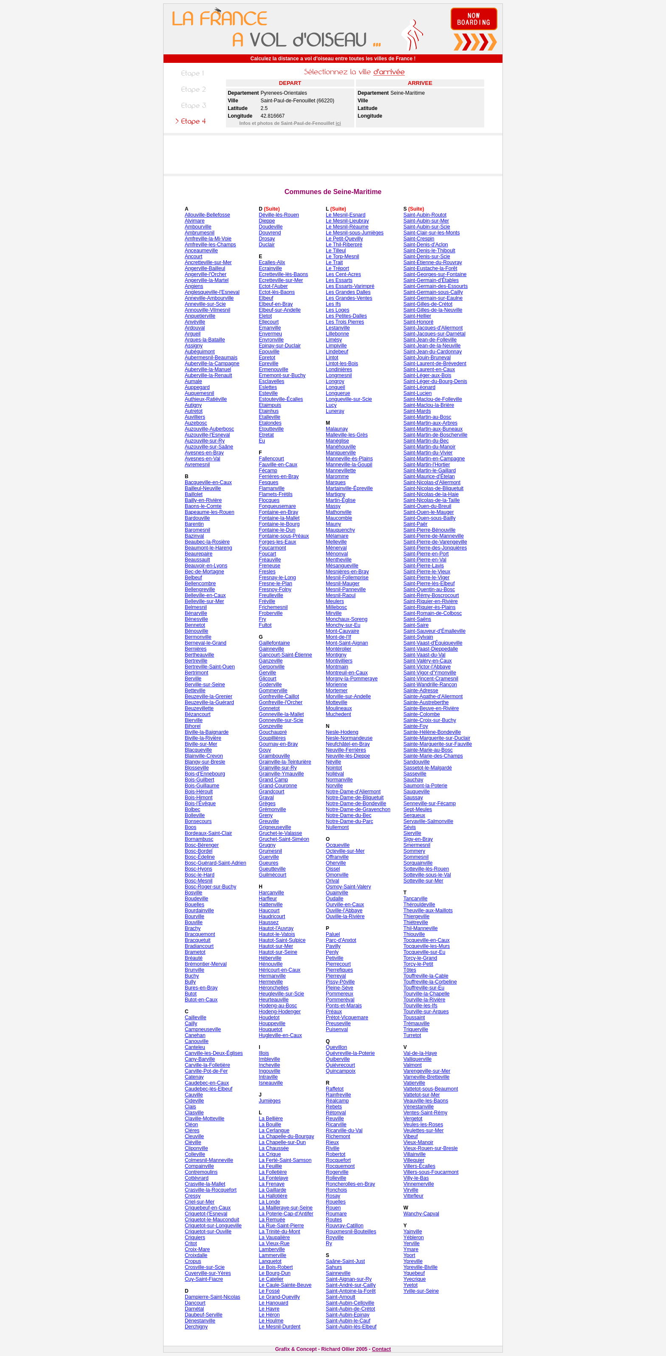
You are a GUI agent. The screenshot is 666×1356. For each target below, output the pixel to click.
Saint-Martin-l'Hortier (427, 465)
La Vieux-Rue (274, 1243)
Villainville (415, 1154)
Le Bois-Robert (276, 1267)
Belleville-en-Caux (205, 595)
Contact (381, 1349)
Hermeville (271, 982)
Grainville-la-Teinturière (285, 762)
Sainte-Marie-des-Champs (433, 756)
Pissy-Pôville (340, 982)
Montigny (336, 655)
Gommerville (273, 691)
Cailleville (195, 1018)
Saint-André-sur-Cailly (350, 1285)
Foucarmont (272, 548)
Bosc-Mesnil (198, 881)
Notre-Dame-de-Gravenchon (358, 809)
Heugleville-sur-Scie (281, 994)
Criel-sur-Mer (199, 1202)
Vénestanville (419, 1107)
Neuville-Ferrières (346, 750)
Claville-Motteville (204, 1119)
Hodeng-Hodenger (280, 1012)
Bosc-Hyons (198, 869)
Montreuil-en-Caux (347, 673)
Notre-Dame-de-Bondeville (356, 803)
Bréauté (194, 958)
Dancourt (195, 1303)
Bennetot (195, 625)
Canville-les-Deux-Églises (214, 1053)
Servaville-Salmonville (428, 821)
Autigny (193, 405)
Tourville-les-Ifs (420, 1006)
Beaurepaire (198, 554)
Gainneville (271, 649)
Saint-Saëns (417, 619)
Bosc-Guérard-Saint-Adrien (215, 863)
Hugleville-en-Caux (280, 1035)
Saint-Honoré (419, 322)
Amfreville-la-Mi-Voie (208, 239)
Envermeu (270, 334)
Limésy (334, 340)
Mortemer (336, 691)
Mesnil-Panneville (346, 589)
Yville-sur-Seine (421, 1291)
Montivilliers (339, 661)
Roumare (336, 1214)
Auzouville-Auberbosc (209, 429)
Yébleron (414, 1237)
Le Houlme (271, 1321)
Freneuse (269, 566)
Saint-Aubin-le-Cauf (348, 1321)
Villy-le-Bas (416, 1178)
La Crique (270, 1154)
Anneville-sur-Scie (205, 304)
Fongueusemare (277, 506)
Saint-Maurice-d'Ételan (429, 476)
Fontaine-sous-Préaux (284, 536)
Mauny (333, 524)
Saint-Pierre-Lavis (424, 566)
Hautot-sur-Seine (278, 952)
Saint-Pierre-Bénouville (430, 530)
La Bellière (271, 1119)
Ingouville (269, 1071)
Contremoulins (201, 1172)
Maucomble (339, 518)
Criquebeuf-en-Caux (208, 1208)
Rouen (333, 1208)
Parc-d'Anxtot (341, 940)
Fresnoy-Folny (275, 589)
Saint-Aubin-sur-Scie (427, 227)
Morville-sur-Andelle (348, 696)
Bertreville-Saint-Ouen (210, 667)
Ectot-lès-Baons (277, 292)
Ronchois (336, 1190)
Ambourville (198, 227)
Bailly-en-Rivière (203, 500)
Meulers (335, 601)
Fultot (265, 625)
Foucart (267, 554)
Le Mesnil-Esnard (345, 215)
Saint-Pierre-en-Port (426, 554)
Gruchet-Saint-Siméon (284, 839)
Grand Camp (273, 780)
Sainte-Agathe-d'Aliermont (433, 696)
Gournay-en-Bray (278, 744)
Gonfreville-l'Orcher (280, 702)
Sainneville (338, 1273)
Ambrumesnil (199, 233)
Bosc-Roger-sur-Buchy (210, 887)
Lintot (332, 358)
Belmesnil (196, 607)
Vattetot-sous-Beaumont (431, 1089)
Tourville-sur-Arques (426, 1012)
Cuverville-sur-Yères (208, 1273)
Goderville (270, 685)
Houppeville (272, 1023)
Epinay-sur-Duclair (280, 346)
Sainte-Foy (416, 726)
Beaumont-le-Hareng (208, 548)
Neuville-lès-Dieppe (348, 756)
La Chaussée (274, 1148)
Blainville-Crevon (204, 756)
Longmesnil (339, 375)
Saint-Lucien (418, 393)
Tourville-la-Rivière (425, 1000)
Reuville (335, 1119)
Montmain (337, 667)
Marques (336, 482)
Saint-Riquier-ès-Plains (430, 607)
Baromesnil (197, 530)
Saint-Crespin (419, 239)
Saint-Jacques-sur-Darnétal (435, 334)
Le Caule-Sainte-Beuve (285, 1285)
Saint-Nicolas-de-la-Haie (431, 494)
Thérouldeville (419, 905)
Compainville (199, 1166)
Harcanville (271, 893)
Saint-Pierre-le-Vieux (427, 572)
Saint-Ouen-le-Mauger (429, 512)
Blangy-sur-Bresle (205, 762)
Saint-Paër (416, 524)
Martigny (335, 494)
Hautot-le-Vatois (277, 934)
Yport (409, 1255)
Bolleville (195, 815)
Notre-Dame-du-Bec (348, 815)
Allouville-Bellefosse (207, 215)
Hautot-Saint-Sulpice (282, 940)
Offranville (337, 857)
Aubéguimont (200, 352)
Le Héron (269, 1315)
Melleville (336, 542)
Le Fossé (269, 1291)
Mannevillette (341, 471)
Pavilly (333, 946)
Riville (332, 1148)
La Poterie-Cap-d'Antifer (286, 1214)
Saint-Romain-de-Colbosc (433, 613)
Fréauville (270, 560)
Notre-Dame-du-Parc (349, 821)
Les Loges (337, 310)
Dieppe (267, 221)
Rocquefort (338, 1160)
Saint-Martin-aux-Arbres (430, 423)
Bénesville (196, 619)
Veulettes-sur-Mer (424, 1130)
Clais (190, 1107)
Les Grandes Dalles (348, 292)
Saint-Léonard (419, 387)
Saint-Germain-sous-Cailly (433, 292)
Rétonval (336, 1113)
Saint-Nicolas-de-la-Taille (432, 500)
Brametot (195, 952)
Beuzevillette (199, 708)
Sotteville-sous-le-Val (427, 875)
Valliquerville (418, 1059)
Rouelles (336, 1202)
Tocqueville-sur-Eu (425, 952)
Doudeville (270, 227)
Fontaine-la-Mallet (279, 518)
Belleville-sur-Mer (204, 601)
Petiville (334, 958)
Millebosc (336, 607)
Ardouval (195, 328)
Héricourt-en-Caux (279, 970)
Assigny (194, 346)
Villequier (414, 1160)
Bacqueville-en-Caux (208, 482)
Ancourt (193, 256)
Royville (335, 1237)
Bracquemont (200, 934)
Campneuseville (203, 1029)
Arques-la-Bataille (205, 340)
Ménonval (337, 554)
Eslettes (268, 387)
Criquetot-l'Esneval (206, 1214)
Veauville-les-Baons (426, 1101)
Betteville (195, 691)
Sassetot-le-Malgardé (428, 768)
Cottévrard (197, 1178)
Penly (332, 952)
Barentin (194, 524)
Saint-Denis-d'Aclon (426, 245)
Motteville (336, 702)
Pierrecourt (338, 964)
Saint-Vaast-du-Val (425, 655)
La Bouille (270, 1125)
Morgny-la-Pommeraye (352, 679)
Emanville (270, 328)
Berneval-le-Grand (205, 643)
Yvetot (411, 1285)
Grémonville (272, 809)
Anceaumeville (201, 251)
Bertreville (196, 661)
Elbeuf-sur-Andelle (280, 310)
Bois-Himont (198, 798)
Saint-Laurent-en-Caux (429, 369)
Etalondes (270, 423)
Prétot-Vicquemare (347, 1018)
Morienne (336, 685)
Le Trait (334, 262)
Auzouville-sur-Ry (205, 441)
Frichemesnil (273, 607)
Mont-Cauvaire (342, 631)
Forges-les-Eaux (277, 542)
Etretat (266, 435)
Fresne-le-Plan (275, 583)
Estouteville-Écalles (281, 399)
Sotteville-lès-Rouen (426, 869)
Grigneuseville (275, 827)
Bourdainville (199, 910)
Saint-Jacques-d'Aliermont (433, 328)
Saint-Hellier (417, 316)
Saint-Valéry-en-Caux (428, 661)
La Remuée (272, 1220)
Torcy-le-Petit (418, 964)
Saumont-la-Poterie (425, 786)
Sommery (414, 851)
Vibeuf (411, 1136)
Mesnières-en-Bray (347, 572)
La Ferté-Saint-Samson (285, 1160)
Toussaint (414, 1018)
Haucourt (269, 910)
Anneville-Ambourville (209, 298)
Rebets (334, 1107)
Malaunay (337, 429)
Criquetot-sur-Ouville (208, 1232)
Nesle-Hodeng (342, 732)
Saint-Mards (417, 411)
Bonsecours (198, 821)
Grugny (267, 845)
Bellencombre (200, 583)
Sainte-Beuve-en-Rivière (431, 708)
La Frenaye (272, 1184)
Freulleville (271, 595)
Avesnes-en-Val (202, 459)
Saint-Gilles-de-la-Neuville (433, 310)
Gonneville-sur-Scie (281, 720)
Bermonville (198, 637)
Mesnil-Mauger (342, 583)
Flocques (269, 500)
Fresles (267, 572)
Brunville (194, 970)
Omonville (337, 875)
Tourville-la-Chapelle (427, 994)
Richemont (338, 1136)
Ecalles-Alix (272, 262)
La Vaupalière (274, 1237)
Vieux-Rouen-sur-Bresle (431, 1148)
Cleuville (194, 1136)
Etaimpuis (270, 405)
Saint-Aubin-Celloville (350, 1303)
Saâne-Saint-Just (345, 1261)
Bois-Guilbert (199, 780)
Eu (262, 441)
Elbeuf (266, 298)
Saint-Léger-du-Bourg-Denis (435, 381)
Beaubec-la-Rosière (207, 542)
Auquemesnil (199, 393)
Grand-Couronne (278, 786)
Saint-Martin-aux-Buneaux (433, 429)
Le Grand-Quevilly (279, 1297)
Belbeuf (193, 578)
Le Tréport (337, 268)
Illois (264, 1053)
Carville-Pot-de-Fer (206, 1071)
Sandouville (417, 762)
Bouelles (194, 905)
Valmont (413, 1065)
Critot (191, 1243)
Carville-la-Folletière (207, 1065)
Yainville (413, 1232)
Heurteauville (273, 1000)
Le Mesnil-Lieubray (347, 221)
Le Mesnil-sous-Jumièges (355, 233)
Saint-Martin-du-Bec (426, 441)
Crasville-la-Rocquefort (211, 1190)
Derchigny (196, 1327)
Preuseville (338, 1023)
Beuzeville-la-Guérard (209, 702)
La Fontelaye (273, 1178)
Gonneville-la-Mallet (281, 714)
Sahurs (334, 1267)
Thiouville (414, 934)
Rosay (333, 1196)
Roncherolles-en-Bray (350, 1184)
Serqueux (414, 815)
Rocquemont (340, 1166)
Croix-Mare (197, 1249)
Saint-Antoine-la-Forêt (350, 1291)
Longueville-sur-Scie (349, 399)
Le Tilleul (336, 251)
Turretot (412, 1035)
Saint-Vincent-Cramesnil (431, 679)
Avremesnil (197, 465)
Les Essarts (339, 280)
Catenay (194, 1077)
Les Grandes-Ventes (349, 298)
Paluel (333, 934)
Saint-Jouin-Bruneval (427, 358)
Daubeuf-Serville (204, 1315)
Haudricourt (272, 916)
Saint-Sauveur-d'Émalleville (435, 631)
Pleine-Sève (339, 988)
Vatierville (414, 1083)
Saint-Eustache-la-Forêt (430, 268)
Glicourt (267, 679)
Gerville (267, 673)
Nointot (334, 768)
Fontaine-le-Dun (277, 530)
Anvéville (195, 322)
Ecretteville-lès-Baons (283, 274)
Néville (333, 762)
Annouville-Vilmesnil (207, 310)
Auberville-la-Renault (208, 375)
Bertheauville (199, 655)
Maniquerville (341, 453)
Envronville (271, 340)
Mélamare (337, 536)
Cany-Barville (200, 1059)
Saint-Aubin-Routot (425, 215)
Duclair (266, 245)
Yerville (412, 1243)
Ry (329, 1243)
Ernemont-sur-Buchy (282, 375)
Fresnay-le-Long (277, 578)
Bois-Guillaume (202, 786)
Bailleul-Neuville (203, 488)
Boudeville (196, 899)
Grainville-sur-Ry (277, 768)
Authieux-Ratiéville (206, 399)
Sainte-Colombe (422, 714)
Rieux (332, 1142)
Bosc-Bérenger (202, 845)
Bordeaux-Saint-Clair (208, 833)
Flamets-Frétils (275, 494)
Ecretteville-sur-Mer (281, 280)
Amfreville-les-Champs (210, 245)
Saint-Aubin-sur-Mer (426, 221)
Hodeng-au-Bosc (278, 1006)
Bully (190, 982)
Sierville (412, 833)
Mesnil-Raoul (341, 595)
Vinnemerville (419, 1184)
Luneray (335, 411)
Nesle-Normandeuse (349, 738)
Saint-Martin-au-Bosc (428, 417)
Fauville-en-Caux (278, 465)
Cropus (193, 1261)
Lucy (331, 405)
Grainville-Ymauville (281, 774)
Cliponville (196, 1148)
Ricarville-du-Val (344, 1130)
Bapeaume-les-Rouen (209, 512)
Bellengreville (200, 589)
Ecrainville (270, 268)
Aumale (193, 381)
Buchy (192, 976)
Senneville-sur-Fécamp (430, 803)
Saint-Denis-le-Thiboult (429, 251)
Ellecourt (269, 322)
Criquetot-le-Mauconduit (212, 1220)
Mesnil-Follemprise (347, 578)
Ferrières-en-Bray (279, 476)
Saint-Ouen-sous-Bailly (430, 518)
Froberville (270, 613)
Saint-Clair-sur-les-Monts (432, 233)
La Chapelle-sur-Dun (282, 1142)
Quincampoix (341, 1071)
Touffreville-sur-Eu (424, 988)
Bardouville (197, 518)
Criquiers (195, 1237)
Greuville (269, 821)
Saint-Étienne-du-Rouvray (433, 262)
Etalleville (269, 417)
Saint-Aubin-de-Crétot (350, 1309)
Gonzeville (270, 726)
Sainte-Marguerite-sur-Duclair (437, 738)
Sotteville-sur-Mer (423, 881)
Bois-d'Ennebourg (205, 774)
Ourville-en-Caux (345, 905)
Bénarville (196, 613)
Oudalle (334, 899)
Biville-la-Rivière (203, 738)
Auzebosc (196, 423)
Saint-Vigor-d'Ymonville (430, 673)
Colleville (195, 1154)
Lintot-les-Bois (342, 363)
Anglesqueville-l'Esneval (212, 292)
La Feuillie (270, 1166)
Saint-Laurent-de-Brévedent (435, 363)
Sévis (410, 827)
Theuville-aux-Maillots (428, 910)
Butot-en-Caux (201, 1000)
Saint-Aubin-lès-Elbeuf (351, 1327)
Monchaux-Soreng (346, 619)
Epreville (268, 363)
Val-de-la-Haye (420, 1053)
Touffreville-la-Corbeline (430, 982)
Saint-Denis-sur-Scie (427, 256)
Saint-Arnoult (340, 1297)
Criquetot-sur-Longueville (213, 1226)
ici (338, 123)
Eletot (265, 316)
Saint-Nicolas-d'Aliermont (432, 482)
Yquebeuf (414, 1273)
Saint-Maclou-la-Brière (429, 405)
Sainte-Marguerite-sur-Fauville (438, 744)
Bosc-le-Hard (199, 875)
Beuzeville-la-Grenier (208, 696)
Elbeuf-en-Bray (276, 304)
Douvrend (270, 233)
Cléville (193, 1142)
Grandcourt (271, 792)
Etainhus (269, 411)
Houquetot (270, 1029)
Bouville (194, 922)
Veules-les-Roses (423, 1125)
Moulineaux (339, 708)
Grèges (267, 803)
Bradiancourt (199, 946)
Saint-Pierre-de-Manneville (434, 536)
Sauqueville (417, 792)
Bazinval (194, 536)
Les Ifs (333, 304)
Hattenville (270, 905)
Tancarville (416, 899)
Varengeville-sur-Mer (427, 1071)
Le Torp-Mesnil (342, 256)
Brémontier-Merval (206, 964)
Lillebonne (337, 334)
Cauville (194, 1095)
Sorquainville (418, 863)
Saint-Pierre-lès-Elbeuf (429, 583)
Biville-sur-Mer (201, 744)
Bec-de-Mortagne (204, 572)
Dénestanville (200, 1321)
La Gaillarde (272, 1190)
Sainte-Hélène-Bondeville (432, 732)
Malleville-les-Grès (347, 435)
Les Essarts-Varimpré (350, 286)
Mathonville (339, 512)
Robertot (335, 1154)
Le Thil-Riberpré (344, 245)
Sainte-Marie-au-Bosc (428, 750)
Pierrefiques (339, 970)
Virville (411, 1190)
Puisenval (337, 1029)
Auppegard (197, 387)
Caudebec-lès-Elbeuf (208, 1089)
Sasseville (415, 774)
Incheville (269, 1065)
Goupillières (272, 738)
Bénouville (196, 631)
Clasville (194, 1113)
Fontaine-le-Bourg (279, 524)
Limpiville (336, 346)
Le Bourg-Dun (275, 1273)
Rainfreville (338, 1095)
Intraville (268, 1077)
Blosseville (197, 768)
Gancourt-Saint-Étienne (285, 655)
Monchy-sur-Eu (343, 625)
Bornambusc (199, 839)
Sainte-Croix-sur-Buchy (430, 720)
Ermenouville (273, 369)
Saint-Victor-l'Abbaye (427, 667)
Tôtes (410, 970)
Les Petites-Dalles (346, 316)
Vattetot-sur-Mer (422, 1095)
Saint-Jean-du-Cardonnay (433, 352)
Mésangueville (342, 566)
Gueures (268, 863)
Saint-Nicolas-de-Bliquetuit (433, 488)
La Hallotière (273, 1196)
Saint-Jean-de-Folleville (430, 340)
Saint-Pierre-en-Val (425, 560)
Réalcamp (337, 1101)
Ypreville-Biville (420, 1267)
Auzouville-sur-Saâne (209, 447)
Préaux (334, 1012)
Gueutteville (272, 869)
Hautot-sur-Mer (276, 946)
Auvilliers (195, 417)
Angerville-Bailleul (205, 268)
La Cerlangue (274, 1130)
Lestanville (338, 328)
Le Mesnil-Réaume (347, 227)
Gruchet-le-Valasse (280, 833)
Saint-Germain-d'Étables (431, 280)
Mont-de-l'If (338, 637)
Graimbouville (274, 756)
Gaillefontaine (274, 643)
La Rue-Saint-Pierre (281, 1226)
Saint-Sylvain (418, 637)
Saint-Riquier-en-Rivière (431, 601)
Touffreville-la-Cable (426, 976)
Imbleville (269, 1059)
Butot (191, 994)
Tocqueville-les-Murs (427, 946)
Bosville (193, 893)
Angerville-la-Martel (207, 280)
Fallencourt (271, 459)
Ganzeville (270, 661)
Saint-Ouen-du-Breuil (428, 506)
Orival (332, 881)
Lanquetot (270, 1261)
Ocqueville (338, 845)
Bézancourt (198, 714)
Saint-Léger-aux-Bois (428, 375)
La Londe (269, 1202)
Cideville (194, 1101)
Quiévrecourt (340, 1065)
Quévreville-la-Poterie (350, 1053)
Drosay (267, 239)
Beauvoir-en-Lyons (206, 566)
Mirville (333, 613)
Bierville (194, 720)
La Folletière (273, 1172)
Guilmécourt (272, 875)
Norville (334, 786)
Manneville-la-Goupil (349, 465)
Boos (190, 827)
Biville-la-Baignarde (207, 732)
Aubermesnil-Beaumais (211, 358)
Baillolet (194, 494)
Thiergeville (416, 916)
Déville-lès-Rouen (279, 215)
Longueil (335, 387)
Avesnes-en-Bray (204, 453)
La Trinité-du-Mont (279, 1232)
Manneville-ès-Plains (349, 459)
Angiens (194, 286)
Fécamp (268, 471)
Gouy (265, 750)
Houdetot (269, 1018)
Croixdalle (196, 1255)
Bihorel (192, 726)
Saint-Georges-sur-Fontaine (435, 274)
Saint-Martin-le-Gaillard (430, 471)
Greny (266, 815)
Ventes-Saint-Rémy (425, 1113)
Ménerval (336, 548)
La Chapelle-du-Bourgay (286, 1136)
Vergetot (413, 1119)
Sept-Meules (418, 809)
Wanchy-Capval (421, 1214)
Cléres (192, 1130)
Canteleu (195, 1047)
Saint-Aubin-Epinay (348, 1315)
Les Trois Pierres (345, 322)
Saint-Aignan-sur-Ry (349, 1279)
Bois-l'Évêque (200, 803)
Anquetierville (200, 316)
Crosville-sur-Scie (205, 1267)
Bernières (195, 649)
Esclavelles (271, 381)
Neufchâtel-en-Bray (348, 744)
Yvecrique (415, 1279)
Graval (266, 798)
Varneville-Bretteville (427, 1077)
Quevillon (336, 1047)
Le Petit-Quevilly (344, 239)
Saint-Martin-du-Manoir (430, 447)
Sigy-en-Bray (418, 839)
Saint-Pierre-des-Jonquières (435, 548)
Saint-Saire (416, 625)
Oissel (333, 869)
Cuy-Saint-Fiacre (204, 1279)
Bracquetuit (198, 940)
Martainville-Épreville (349, 488)
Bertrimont (196, 673)
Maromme (337, 476)
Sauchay (413, 780)
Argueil (192, 334)
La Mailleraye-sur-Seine (286, 1208)
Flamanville (272, 488)
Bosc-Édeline (200, 857)
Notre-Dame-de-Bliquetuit (355, 798)
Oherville (336, 863)
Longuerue (338, 393)
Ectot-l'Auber (273, 286)
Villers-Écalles (419, 1166)
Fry (262, 619)
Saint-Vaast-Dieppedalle (431, 649)
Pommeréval (340, 1000)
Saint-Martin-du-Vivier (428, 453)
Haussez (269, 922)
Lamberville (272, 1249)
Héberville (270, 958)
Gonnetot (269, 708)
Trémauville (417, 1023)
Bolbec (192, 809)
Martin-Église (341, 500)
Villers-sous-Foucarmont (431, 1172)
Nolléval (335, 774)
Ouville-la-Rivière (345, 916)
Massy (333, 506)
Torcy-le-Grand (420, 958)
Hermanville (272, 976)
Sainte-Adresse (421, 691)
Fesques (268, 482)
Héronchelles (273, 988)
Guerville (269, 857)
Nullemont (337, 827)
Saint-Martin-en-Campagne (434, 459)
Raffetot (335, 1089)
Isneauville (271, 1083)
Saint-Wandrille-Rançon (430, 685)
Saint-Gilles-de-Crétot (428, 304)
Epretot (267, 358)
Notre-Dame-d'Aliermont (353, 792)
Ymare (411, 1249)
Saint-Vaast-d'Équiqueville (433, 643)
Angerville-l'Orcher (205, 274)
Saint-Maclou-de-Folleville (433, 399)
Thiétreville (416, 922)
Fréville (267, 601)
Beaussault (197, 560)
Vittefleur (413, 1196)
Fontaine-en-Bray (278, 512)
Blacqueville (198, 750)
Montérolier (338, 649)
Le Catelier (271, 1279)
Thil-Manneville (421, 928)
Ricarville (336, 1125)
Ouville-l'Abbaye (344, 910)
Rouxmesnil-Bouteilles (351, 1232)
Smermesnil (417, 845)
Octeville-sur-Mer (345, 851)
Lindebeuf (337, 352)
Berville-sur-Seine (205, 685)
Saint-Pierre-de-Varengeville (435, 542)
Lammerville (272, 1255)
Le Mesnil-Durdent (279, 1327)
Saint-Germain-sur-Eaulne (433, 298)
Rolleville (336, 1178)
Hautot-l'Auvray (276, 928)
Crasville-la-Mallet (205, 1184)
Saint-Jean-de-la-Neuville (432, 346)
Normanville (339, 780)
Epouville (269, 352)
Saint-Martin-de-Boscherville (436, 435)
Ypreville (413, 1261)
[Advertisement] (333, 154)
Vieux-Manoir (418, 1142)
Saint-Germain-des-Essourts (436, 286)
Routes (334, 1220)
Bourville (194, 916)
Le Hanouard (273, 1303)
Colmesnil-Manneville (209, 1160)
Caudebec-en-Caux (207, 1083)
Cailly (191, 1023)
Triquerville (416, 1029)
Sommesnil (416, 857)
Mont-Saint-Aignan (347, 643)
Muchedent (338, 714)
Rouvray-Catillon (345, 1226)
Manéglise (337, 441)
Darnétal (194, 1309)
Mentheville (339, 560)
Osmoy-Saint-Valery (348, 887)
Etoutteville (271, 429)
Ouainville (337, 893)
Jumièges (269, 1101)
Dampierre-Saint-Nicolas (212, 1297)
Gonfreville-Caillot (279, 696)
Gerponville (272, 667)
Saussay (413, 798)
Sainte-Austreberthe (426, 702)
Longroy (335, 381)
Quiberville (338, 1059)
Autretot (194, 411)
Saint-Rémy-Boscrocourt (431, 595)
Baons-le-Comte (203, 506)
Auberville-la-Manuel (208, 369)
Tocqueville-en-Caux (427, 940)
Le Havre (269, 1309)
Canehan (195, 1035)
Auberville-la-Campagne (212, 363)
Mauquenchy (340, 530)
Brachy (192, 928)
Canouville (197, 1041)
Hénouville (270, 964)
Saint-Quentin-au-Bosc (429, 589)
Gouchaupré (273, 732)
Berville (193, 679)
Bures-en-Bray (201, 988)
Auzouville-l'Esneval (207, 435)
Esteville (268, 393)
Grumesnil (270, 851)
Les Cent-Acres (343, 274)
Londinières (339, 369)
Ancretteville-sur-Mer (208, 262)
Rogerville (337, 1172)
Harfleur (268, 899)
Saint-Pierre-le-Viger (427, 578)
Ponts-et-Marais (344, 1006)
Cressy (192, 1196)
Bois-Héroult (199, 792)
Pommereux (339, 994)
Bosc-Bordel (198, 851)
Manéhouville (341, 447)
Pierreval (336, 976)
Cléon (191, 1125)
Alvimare (195, 221)
